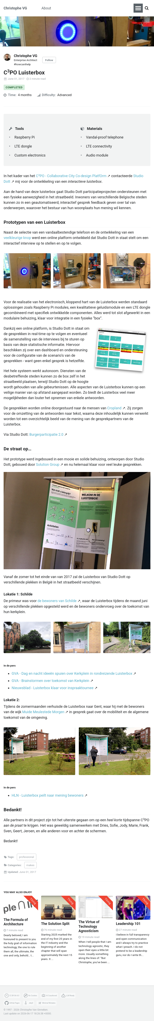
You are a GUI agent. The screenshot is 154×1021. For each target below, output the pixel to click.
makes (31, 863)
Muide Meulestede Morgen (43, 711)
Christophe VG (15, 8)
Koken (81, 8)
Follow (50, 59)
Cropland (114, 408)
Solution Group (48, 464)
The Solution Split (55, 922)
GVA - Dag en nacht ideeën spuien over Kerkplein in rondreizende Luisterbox (72, 673)
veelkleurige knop (17, 238)
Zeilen (98, 8)
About (46, 8)
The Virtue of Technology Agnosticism (89, 925)
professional (26, 855)
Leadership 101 (128, 922)
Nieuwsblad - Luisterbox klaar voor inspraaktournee (52, 687)
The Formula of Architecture (16, 920)
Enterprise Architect (25, 60)
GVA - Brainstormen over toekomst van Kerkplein (50, 680)
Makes (63, 8)
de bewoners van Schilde (57, 600)
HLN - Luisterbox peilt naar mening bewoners (48, 794)
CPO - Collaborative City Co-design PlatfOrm (72, 176)
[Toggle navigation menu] (138, 8)
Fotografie (118, 8)
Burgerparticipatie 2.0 (46, 434)
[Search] (146, 8)
